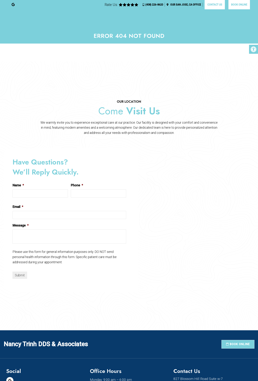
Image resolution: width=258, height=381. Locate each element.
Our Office (185, 4)
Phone (77, 185)
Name (18, 185)
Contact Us (214, 4)
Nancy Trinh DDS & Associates (46, 344)
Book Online (239, 4)
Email (18, 207)
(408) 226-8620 (154, 4)
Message (20, 225)
